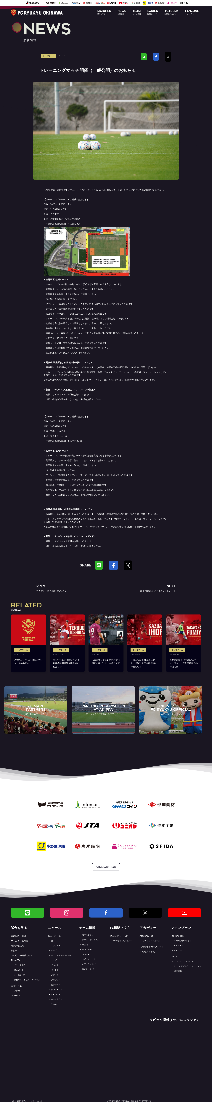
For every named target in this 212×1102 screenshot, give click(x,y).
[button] (104, 12)
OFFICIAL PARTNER (106, 866)
